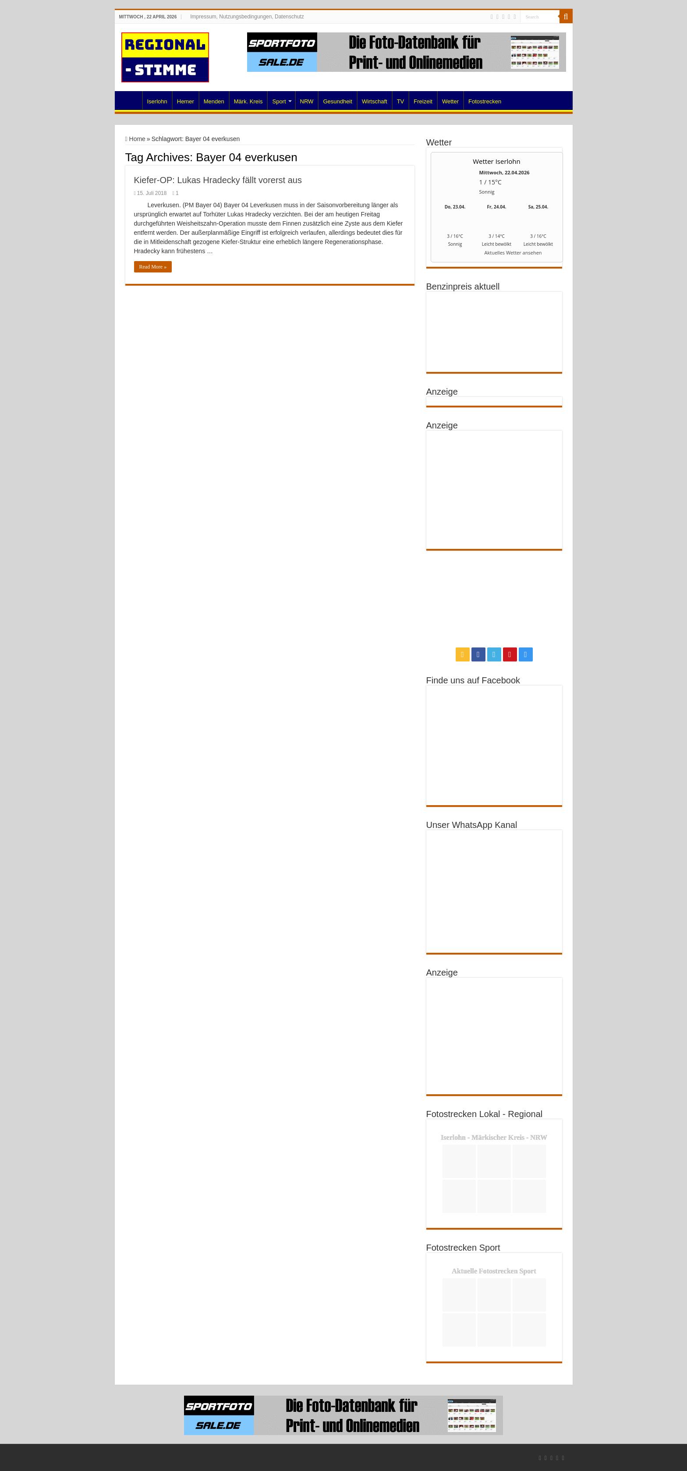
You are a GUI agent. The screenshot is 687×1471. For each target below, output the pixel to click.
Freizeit (423, 101)
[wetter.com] (455, 254)
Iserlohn (157, 101)
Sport (279, 101)
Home (130, 100)
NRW (307, 101)
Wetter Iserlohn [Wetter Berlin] (497, 161)
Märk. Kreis (248, 101)
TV (400, 101)
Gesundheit (337, 101)
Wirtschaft (374, 101)
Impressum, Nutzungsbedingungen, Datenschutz (247, 17)
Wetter (450, 101)
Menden (214, 101)
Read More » (153, 267)
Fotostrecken (484, 101)
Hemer (185, 101)
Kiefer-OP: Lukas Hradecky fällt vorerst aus (218, 180)
